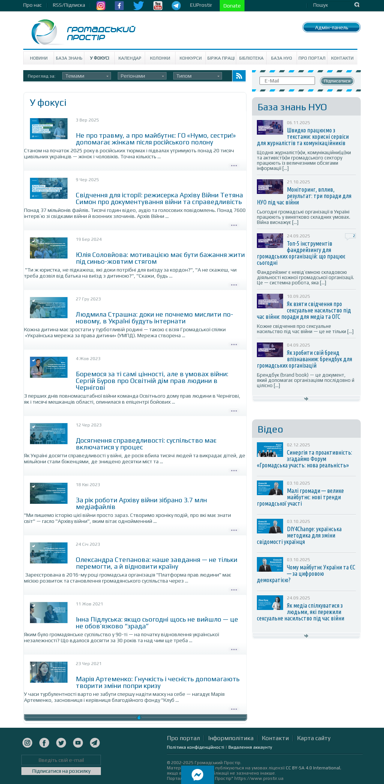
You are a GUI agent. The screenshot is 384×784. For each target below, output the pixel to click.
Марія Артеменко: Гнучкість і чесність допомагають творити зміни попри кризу (158, 682)
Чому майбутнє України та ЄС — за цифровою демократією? (306, 573)
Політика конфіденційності (195, 747)
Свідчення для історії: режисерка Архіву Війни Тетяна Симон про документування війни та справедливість (159, 198)
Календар (129, 58)
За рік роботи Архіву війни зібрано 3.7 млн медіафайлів (141, 503)
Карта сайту (313, 738)
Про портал (312, 58)
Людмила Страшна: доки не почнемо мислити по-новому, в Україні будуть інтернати (154, 317)
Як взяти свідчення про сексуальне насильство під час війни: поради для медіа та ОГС (304, 310)
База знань (69, 58)
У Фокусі (99, 58)
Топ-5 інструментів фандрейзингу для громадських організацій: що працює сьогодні (301, 253)
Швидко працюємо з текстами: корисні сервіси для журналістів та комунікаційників (303, 136)
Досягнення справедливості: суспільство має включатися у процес (146, 443)
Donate (232, 6)
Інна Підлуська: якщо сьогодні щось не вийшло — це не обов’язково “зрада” (157, 622)
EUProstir (201, 5)
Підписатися (337, 81)
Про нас (32, 5)
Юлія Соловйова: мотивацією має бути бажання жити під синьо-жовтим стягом (160, 258)
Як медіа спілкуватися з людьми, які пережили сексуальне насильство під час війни (300, 612)
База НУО (281, 58)
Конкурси (191, 58)
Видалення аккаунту (250, 747)
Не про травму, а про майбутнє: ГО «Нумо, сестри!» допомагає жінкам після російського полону (156, 138)
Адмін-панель (331, 27)
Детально (234, 164)
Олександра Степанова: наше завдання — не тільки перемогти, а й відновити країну (156, 563)
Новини (39, 58)
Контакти (342, 58)
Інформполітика (231, 738)
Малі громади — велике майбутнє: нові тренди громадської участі (300, 497)
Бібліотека (251, 58)
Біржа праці (221, 58)
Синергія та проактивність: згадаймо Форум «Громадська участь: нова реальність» (304, 459)
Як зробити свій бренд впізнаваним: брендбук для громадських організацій (304, 359)
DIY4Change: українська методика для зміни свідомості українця (299, 535)
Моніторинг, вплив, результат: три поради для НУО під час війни (304, 196)
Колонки (160, 58)
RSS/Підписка (69, 5)
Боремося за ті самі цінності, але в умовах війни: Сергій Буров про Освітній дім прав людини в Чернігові (152, 380)
